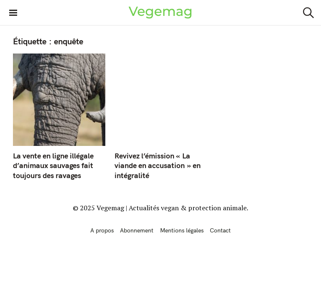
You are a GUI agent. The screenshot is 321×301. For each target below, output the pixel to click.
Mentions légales (182, 230)
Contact (220, 230)
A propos (102, 230)
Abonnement (136, 230)
